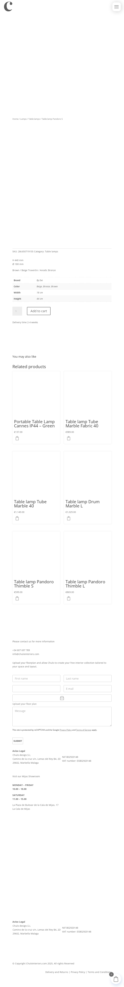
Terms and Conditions (100, 972)
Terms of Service (83, 730)
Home (15, 118)
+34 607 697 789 (21, 650)
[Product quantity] (17, 311)
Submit (18, 741)
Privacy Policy (66, 730)
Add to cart (39, 311)
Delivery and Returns (56, 972)
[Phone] (36, 688)
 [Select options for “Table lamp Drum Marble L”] (70, 518)
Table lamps (34, 118)
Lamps (23, 118)
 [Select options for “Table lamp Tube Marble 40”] (18, 518)
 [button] (18, 438)
